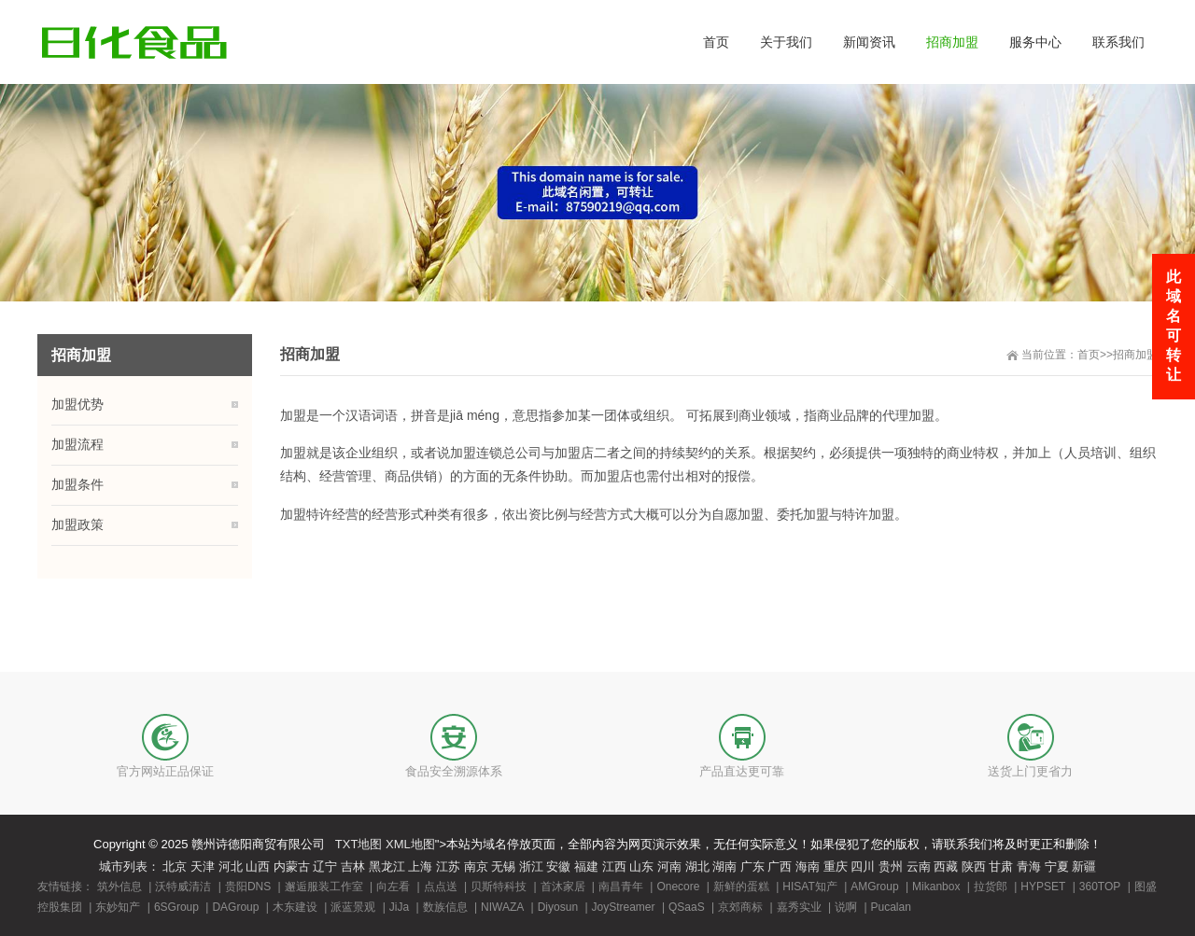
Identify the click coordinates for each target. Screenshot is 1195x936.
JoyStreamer (623, 907)
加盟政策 (77, 524)
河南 (669, 866)
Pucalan (891, 907)
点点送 (440, 886)
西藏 (946, 866)
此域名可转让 (1173, 326)
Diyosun (558, 907)
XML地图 (410, 844)
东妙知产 (117, 907)
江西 (614, 866)
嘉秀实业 (799, 907)
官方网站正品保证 (165, 771)
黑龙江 (387, 866)
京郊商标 (740, 907)
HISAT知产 (809, 886)
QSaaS (686, 907)
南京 (476, 866)
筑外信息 (119, 886)
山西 (258, 866)
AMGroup (874, 886)
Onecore (677, 886)
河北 (230, 866)
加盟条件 (77, 484)
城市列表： (129, 866)
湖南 (724, 866)
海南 (807, 866)
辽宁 (325, 866)
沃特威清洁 (183, 886)
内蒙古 (292, 866)
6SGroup (176, 907)
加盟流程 (77, 444)
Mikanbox (936, 886)
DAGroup (235, 907)
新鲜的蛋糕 (741, 886)
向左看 (393, 886)
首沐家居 (563, 886)
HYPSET (1042, 886)
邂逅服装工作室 (324, 886)
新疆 (1084, 866)
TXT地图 (359, 844)
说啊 (846, 907)
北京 (174, 866)
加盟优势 (77, 404)
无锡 (503, 866)
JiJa (399, 907)
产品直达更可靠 (741, 771)
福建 (586, 866)
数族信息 (445, 907)
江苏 (448, 866)
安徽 (558, 866)
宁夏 (1057, 866)
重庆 (835, 866)
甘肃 (1001, 866)
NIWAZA (502, 907)
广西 (779, 866)
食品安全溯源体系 (453, 771)
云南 (919, 866)
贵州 (891, 866)
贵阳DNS (248, 886)
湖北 (697, 866)
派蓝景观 (352, 907)
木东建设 (295, 907)
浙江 (531, 866)
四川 (863, 866)
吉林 (353, 866)
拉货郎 (990, 886)
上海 (420, 866)
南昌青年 (620, 886)
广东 (752, 866)
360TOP (1099, 886)
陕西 (974, 866)
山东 (641, 866)
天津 (202, 866)
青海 (1029, 866)
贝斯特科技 (499, 886)
